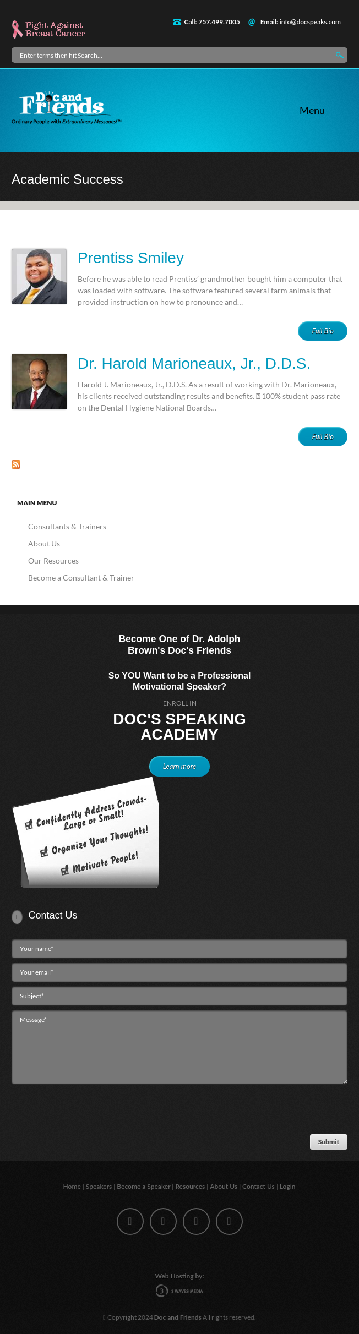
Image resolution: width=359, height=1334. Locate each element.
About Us (44, 543)
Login (288, 1186)
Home (73, 1186)
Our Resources (53, 560)
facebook (130, 1221)
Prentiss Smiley (131, 257)
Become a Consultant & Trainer (81, 577)
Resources (190, 1186)
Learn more (179, 766)
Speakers (100, 1186)
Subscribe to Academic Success (16, 464)
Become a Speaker (144, 1186)
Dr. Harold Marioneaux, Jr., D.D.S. (194, 363)
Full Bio (323, 330)
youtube (229, 1221)
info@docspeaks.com (310, 22)
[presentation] (92, 1112)
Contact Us (259, 1186)
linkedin (196, 1221)
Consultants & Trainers (67, 526)
